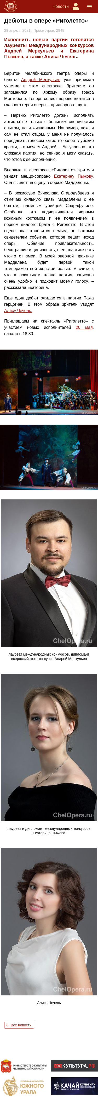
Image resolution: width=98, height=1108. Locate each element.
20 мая (84, 327)
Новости (61, 6)
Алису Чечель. (18, 310)
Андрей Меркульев (40, 79)
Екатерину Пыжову (73, 176)
